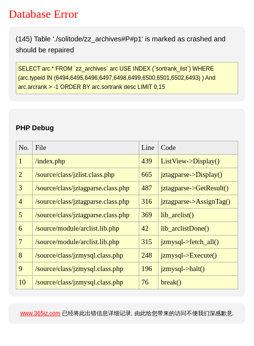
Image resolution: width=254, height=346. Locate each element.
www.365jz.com (40, 313)
